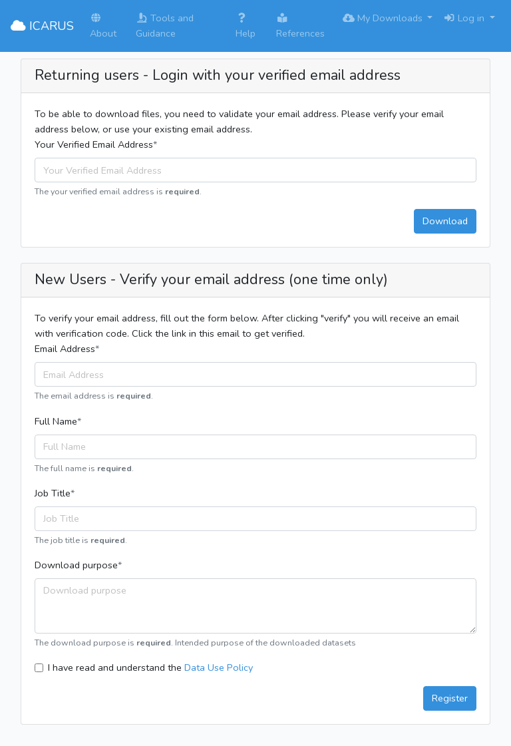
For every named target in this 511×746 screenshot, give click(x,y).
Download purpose (76, 565)
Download (445, 221)
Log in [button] (465, 18)
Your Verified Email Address (94, 144)
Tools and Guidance (165, 25)
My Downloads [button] (384, 18)
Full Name (56, 421)
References (300, 26)
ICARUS (42, 26)
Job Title (53, 493)
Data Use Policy (218, 667)
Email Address (65, 348)
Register (450, 698)
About (103, 26)
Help (246, 26)
